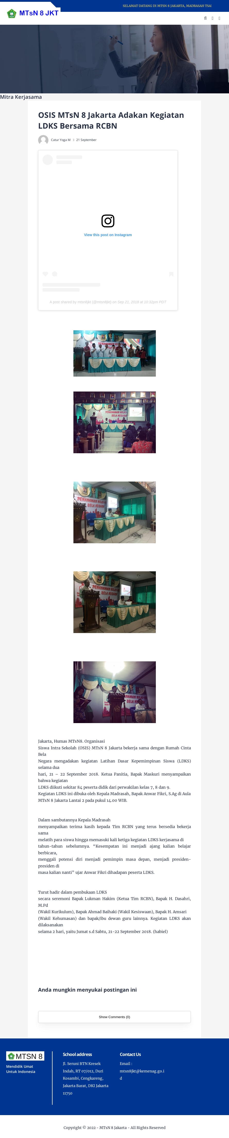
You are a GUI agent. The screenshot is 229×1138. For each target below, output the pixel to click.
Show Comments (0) (114, 1017)
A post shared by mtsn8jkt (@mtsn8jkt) (81, 302)
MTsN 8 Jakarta (113, 1127)
